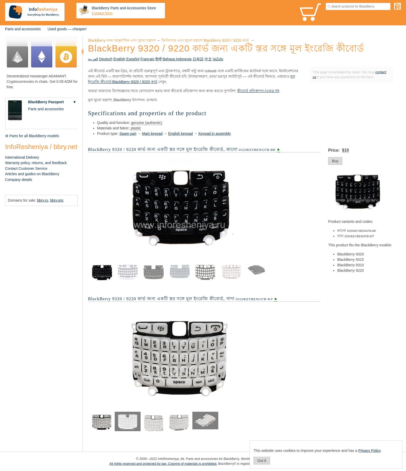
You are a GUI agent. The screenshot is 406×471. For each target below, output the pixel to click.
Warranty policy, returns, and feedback (36, 163)
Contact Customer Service (26, 168)
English (119, 59)
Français (147, 59)
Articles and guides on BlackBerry (32, 174)
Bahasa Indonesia (177, 59)
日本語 (198, 59)
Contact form (102, 13)
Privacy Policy (369, 450)
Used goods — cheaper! (67, 29)
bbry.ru (42, 200)
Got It (261, 461)
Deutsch (105, 59)
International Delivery (22, 157)
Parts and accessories (23, 29)
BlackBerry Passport (46, 102)
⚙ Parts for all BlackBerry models (32, 136)
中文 (208, 59)
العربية (93, 59)
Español (133, 59)
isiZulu (218, 59)
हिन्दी (158, 59)
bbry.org (56, 200)
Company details (18, 180)
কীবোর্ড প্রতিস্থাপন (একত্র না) (258, 91)
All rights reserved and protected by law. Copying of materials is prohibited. (163, 464)
